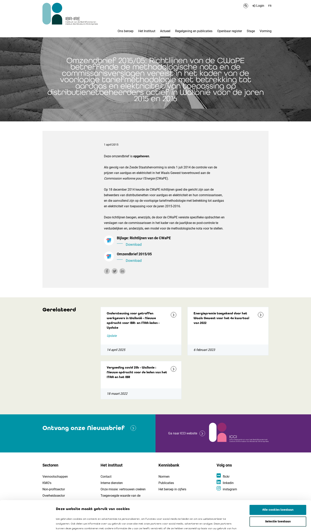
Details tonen (226, 523)
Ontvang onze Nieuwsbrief (83, 428)
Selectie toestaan (278, 493)
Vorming (266, 31)
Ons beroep (125, 31)
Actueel (165, 31)
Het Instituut (146, 31)
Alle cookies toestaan (278, 482)
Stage (251, 31)
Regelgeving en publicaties (193, 31)
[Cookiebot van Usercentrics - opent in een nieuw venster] (25, 523)
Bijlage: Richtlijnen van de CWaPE (171, 241)
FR (270, 5)
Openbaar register (229, 31)
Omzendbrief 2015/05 (171, 257)
